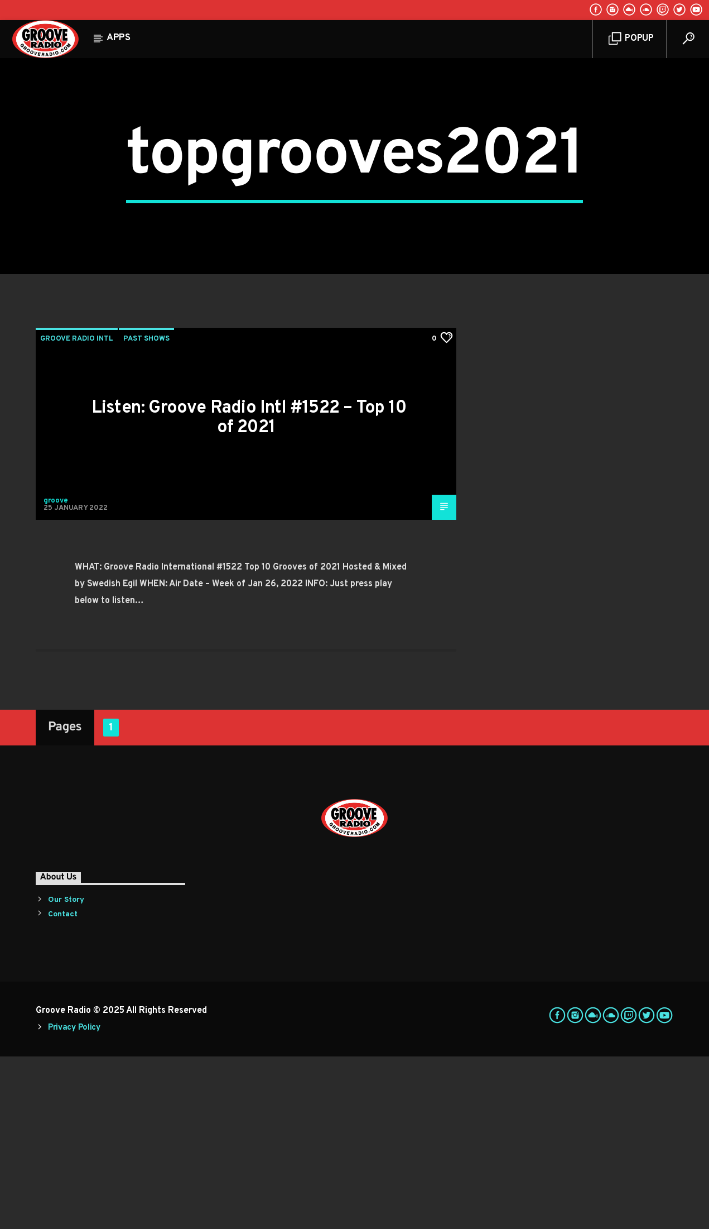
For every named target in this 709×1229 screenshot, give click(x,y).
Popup (631, 38)
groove (56, 673)
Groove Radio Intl (76, 512)
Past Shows (146, 512)
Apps (119, 38)
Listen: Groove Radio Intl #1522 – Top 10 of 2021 (248, 591)
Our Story (66, 1073)
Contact (63, 1087)
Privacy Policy (74, 1200)
